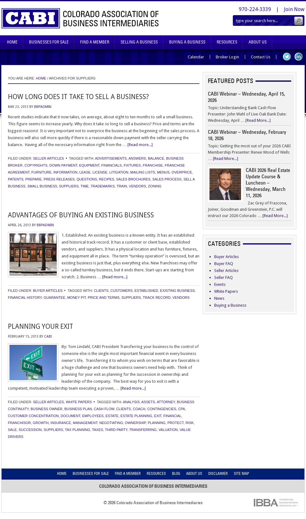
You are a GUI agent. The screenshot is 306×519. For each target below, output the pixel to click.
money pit (76, 297)
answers (137, 158)
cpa (181, 409)
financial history (25, 297)
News (219, 298)
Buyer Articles (47, 290)
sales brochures (133, 179)
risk (189, 423)
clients (101, 290)
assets (148, 402)
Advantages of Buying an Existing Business (81, 215)
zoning (155, 186)
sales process (166, 179)
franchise (153, 165)
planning (156, 423)
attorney (166, 402)
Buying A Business (187, 42)
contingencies (161, 409)
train (121, 186)
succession (30, 430)
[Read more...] (140, 144)
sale (12, 430)
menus (163, 172)
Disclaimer (218, 473)
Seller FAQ (223, 277)
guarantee (54, 297)
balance (156, 158)
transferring (143, 430)
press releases (59, 179)
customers (121, 290)
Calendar (196, 57)
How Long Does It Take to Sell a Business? (78, 97)
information (65, 172)
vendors (137, 186)
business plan (78, 409)
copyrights (36, 165)
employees (93, 416)
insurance (60, 423)
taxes (97, 430)
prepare (33, 179)
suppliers (69, 186)
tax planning (77, 430)
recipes (106, 179)
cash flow (104, 409)
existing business (177, 290)
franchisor (19, 423)
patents (15, 179)
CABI (48, 336)
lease (85, 172)
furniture (42, 172)
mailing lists (142, 172)
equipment (89, 165)
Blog (176, 473)
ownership (135, 423)
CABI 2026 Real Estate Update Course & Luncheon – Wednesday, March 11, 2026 (268, 182)
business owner (46, 409)
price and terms (104, 297)
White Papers (79, 402)
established (146, 290)
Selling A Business (139, 42)
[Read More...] (258, 120)
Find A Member (94, 42)
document (70, 416)
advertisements (111, 158)
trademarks (103, 186)
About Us (258, 42)
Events (220, 284)
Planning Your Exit (40, 326)
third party (116, 430)
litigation (118, 172)
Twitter (287, 56)
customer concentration (33, 416)
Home (12, 42)
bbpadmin (42, 107)
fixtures (132, 165)
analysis (131, 402)
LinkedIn (298, 56)
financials (111, 165)
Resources (227, 42)
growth (41, 423)
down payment (63, 165)
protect (176, 423)
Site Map (241, 473)
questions (87, 179)
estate (112, 416)
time (84, 186)
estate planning (136, 416)
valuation (168, 430)
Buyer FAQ (223, 263)
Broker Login (227, 57)
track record (157, 297)
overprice (182, 172)
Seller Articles (48, 158)
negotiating (111, 423)
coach (139, 409)
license (99, 172)
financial (172, 416)
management (85, 423)
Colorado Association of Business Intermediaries (80, 18)
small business (42, 186)
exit (157, 416)
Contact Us (260, 57)
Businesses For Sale (49, 42)
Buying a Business (230, 305)
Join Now (294, 9)
